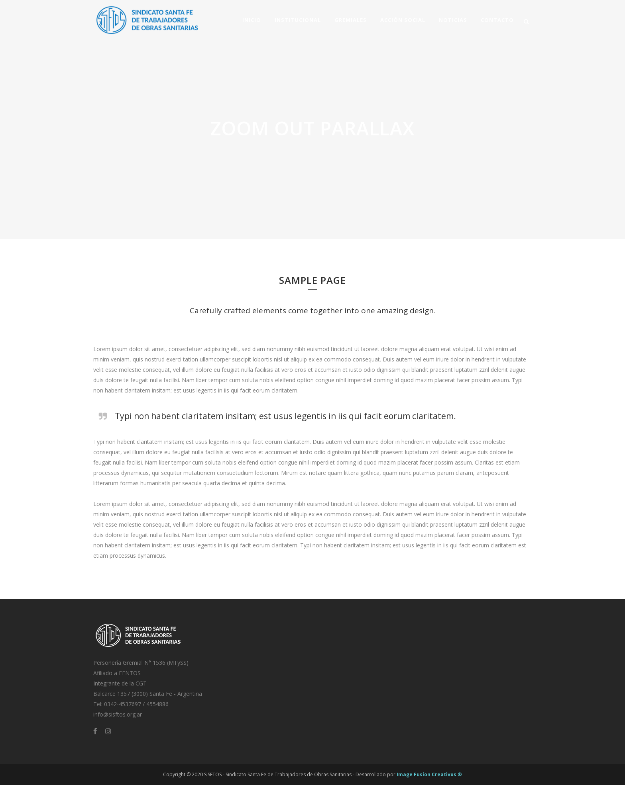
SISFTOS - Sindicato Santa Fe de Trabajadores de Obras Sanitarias (278, 774)
